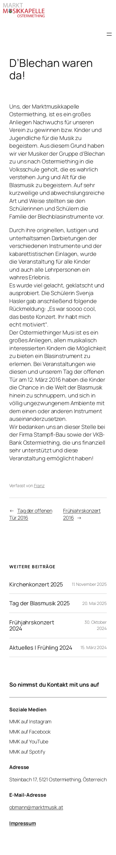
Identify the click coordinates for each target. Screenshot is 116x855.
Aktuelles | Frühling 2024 (40, 647)
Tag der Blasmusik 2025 (39, 603)
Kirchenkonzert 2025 (36, 584)
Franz (39, 485)
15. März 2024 (93, 647)
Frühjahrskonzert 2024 (31, 625)
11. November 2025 (89, 584)
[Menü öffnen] (109, 34)
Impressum (22, 823)
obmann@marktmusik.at (36, 807)
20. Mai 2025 (94, 603)
